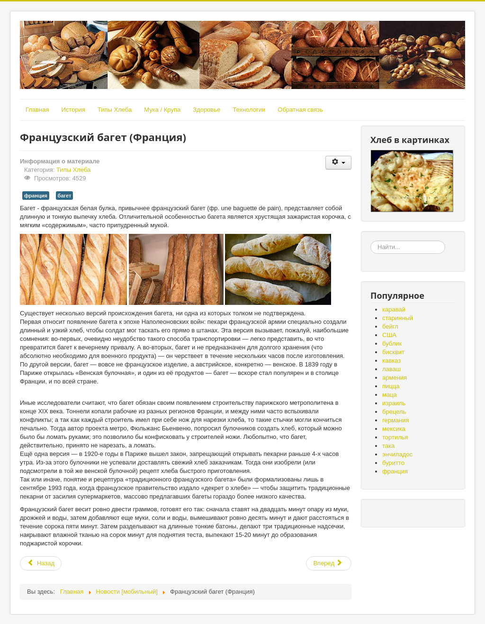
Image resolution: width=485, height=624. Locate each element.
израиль (393, 403)
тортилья (395, 437)
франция (35, 195)
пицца (390, 386)
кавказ (391, 360)
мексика (393, 428)
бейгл (390, 326)
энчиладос (397, 454)
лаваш (391, 369)
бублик (392, 343)
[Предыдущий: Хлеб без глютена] (41, 563)
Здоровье (206, 109)
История (73, 109)
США (389, 335)
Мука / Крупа (162, 109)
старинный (397, 317)
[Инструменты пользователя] (338, 162)
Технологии (249, 109)
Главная (37, 109)
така (388, 445)
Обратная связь (300, 109)
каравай (393, 309)
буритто (393, 462)
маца (389, 394)
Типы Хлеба (115, 109)
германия (395, 420)
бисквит (393, 352)
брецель (394, 411)
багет (65, 195)
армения (394, 377)
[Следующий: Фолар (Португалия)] (328, 563)
